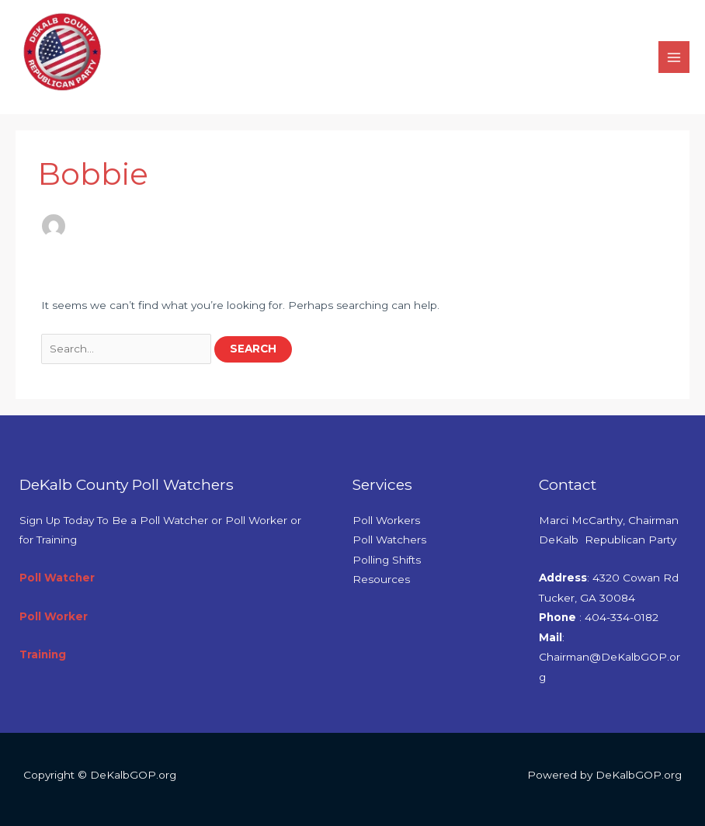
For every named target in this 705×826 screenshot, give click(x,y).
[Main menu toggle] (674, 57)
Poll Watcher (57, 577)
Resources (381, 579)
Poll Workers (386, 520)
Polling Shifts (386, 560)
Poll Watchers (389, 539)
